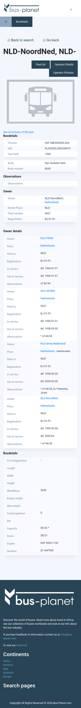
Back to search (21, 40)
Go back (51, 40)
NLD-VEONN (48, 290)
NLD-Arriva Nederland (53, 343)
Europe (7, 676)
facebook (21, 645)
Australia (8, 672)
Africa (6, 661)
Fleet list (41, 64)
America (8, 664)
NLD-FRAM (47, 238)
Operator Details (64, 64)
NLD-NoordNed (49, 398)
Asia (5, 668)
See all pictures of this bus (18, 132)
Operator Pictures (63, 72)
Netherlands (52, 202)
